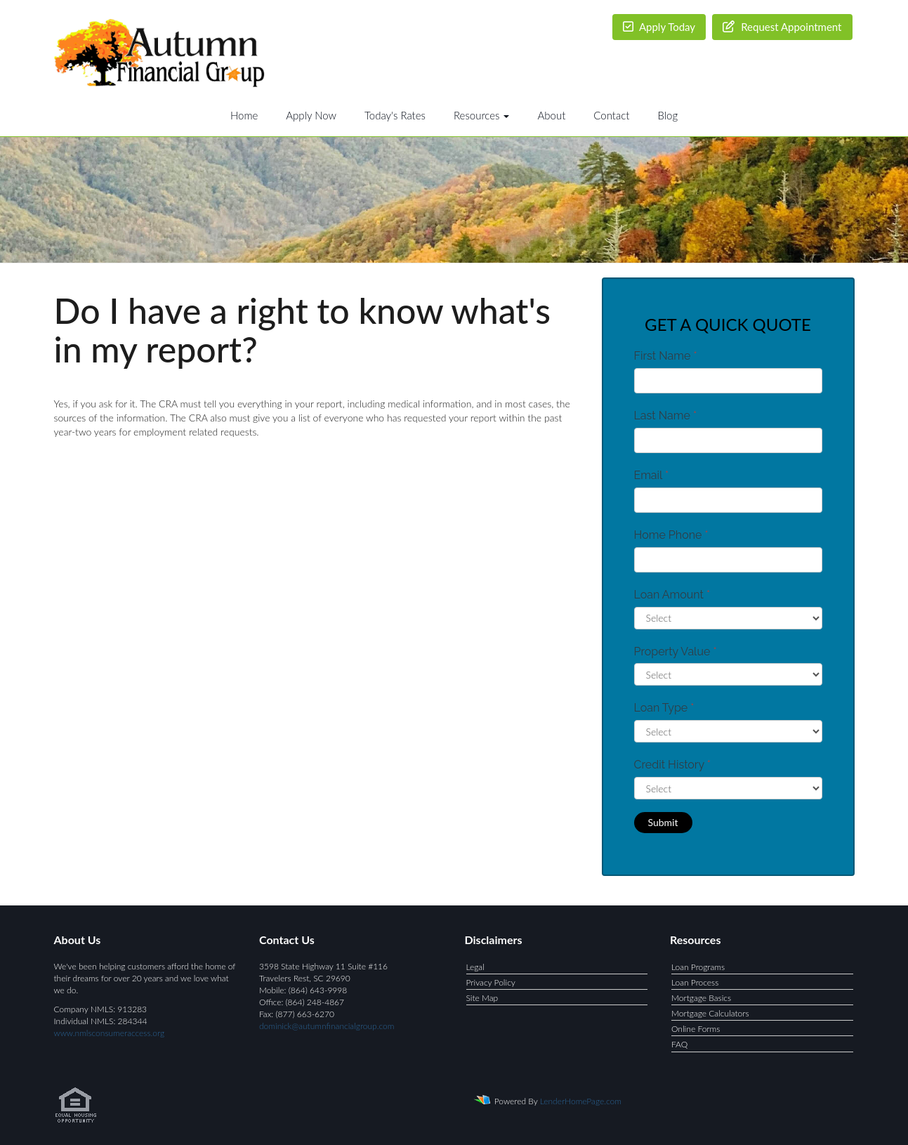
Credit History (672, 764)
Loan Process (694, 982)
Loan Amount (672, 594)
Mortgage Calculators (710, 1013)
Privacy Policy (490, 982)
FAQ (679, 1044)
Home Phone (671, 535)
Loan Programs (698, 967)
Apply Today (659, 26)
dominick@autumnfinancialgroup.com (326, 1026)
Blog (667, 115)
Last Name (665, 415)
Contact (611, 115)
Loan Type (664, 707)
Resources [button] (482, 115)
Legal (475, 967)
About (551, 115)
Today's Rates (395, 115)
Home (244, 115)
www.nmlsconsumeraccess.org (109, 1033)
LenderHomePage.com (580, 1100)
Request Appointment (782, 26)
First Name (665, 355)
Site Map (482, 998)
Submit (663, 822)
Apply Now (311, 115)
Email (651, 475)
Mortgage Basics (701, 998)
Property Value (675, 651)
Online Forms (695, 1028)
